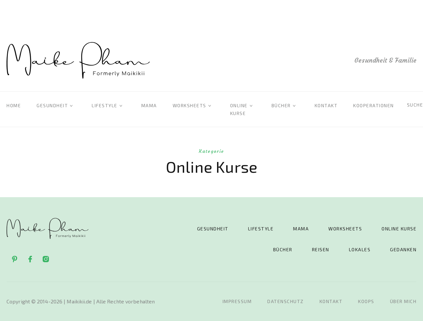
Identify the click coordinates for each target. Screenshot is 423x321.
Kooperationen (373, 105)
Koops (366, 301)
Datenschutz (285, 301)
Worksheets (189, 105)
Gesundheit (52, 105)
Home (14, 105)
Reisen (320, 249)
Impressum (237, 301)
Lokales (360, 249)
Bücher (281, 105)
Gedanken (403, 249)
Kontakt (326, 105)
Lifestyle (105, 105)
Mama (149, 105)
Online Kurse (399, 228)
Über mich (403, 301)
